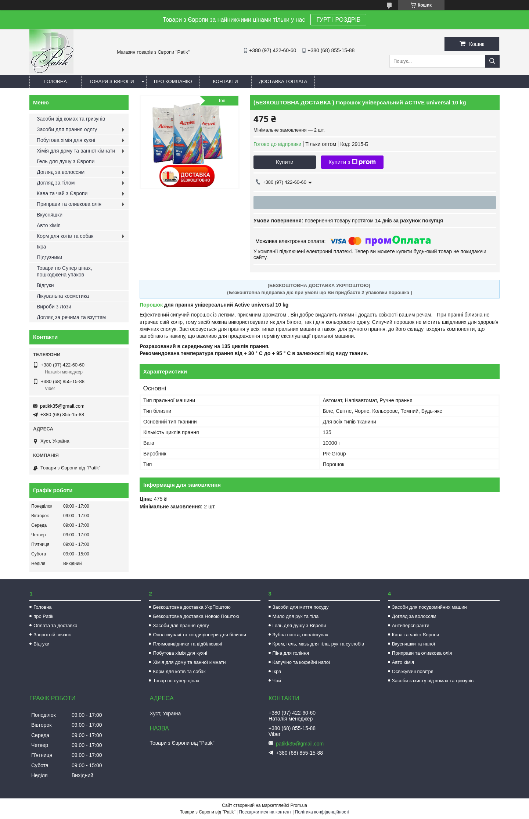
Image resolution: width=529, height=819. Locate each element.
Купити (285, 162)
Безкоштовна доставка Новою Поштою (196, 616)
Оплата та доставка (55, 625)
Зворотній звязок (52, 634)
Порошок (151, 305)
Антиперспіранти (410, 625)
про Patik (43, 616)
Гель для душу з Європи (65, 161)
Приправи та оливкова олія (69, 204)
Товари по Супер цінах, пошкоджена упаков (64, 271)
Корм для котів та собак (65, 236)
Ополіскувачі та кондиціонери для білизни (199, 634)
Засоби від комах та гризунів (71, 119)
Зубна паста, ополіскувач (300, 634)
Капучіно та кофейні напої (301, 662)
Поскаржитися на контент (265, 812)
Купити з (352, 162)
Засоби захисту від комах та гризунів (433, 680)
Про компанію (173, 81)
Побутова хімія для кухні (66, 140)
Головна (55, 81)
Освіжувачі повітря (412, 671)
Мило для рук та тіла (296, 616)
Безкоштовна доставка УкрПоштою (191, 607)
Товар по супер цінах (176, 680)
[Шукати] (492, 61)
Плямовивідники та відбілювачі (187, 644)
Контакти (225, 81)
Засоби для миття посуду (301, 607)
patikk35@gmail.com (62, 406)
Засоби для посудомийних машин (429, 607)
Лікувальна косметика (63, 296)
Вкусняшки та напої (413, 644)
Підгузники (49, 257)
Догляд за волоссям (60, 172)
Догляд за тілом (56, 183)
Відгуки (45, 285)
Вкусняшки (49, 215)
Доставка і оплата (283, 81)
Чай (277, 680)
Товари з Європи (111, 81)
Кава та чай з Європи (62, 193)
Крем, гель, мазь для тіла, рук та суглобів (318, 644)
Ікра (41, 247)
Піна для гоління (291, 653)
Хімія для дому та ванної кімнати (76, 151)
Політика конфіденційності (322, 812)
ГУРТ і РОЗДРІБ (338, 20)
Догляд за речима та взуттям (71, 317)
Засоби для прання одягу (67, 129)
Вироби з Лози (54, 307)
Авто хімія (49, 225)
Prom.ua (299, 805)
